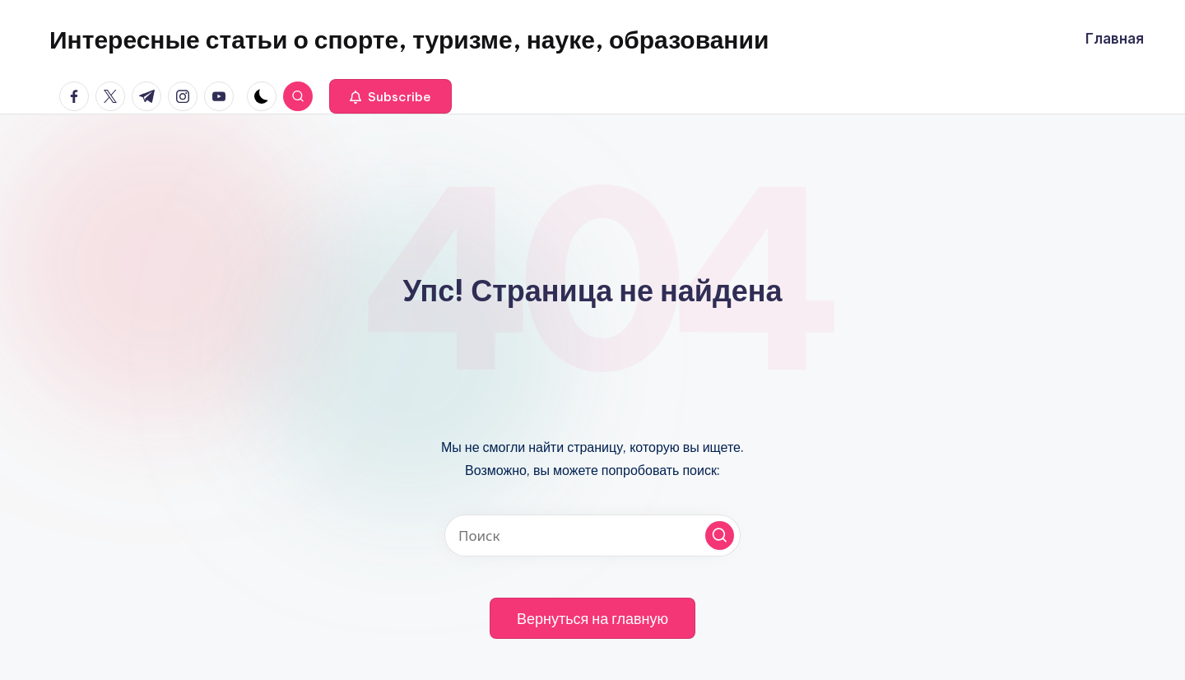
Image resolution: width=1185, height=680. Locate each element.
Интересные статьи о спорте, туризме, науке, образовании (409, 39)
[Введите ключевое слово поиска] (592, 536)
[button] (390, 96)
